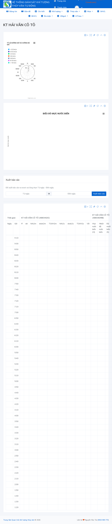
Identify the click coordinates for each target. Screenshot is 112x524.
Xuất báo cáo (99, 193)
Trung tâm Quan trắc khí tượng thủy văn (18, 520)
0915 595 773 (103, 520)
